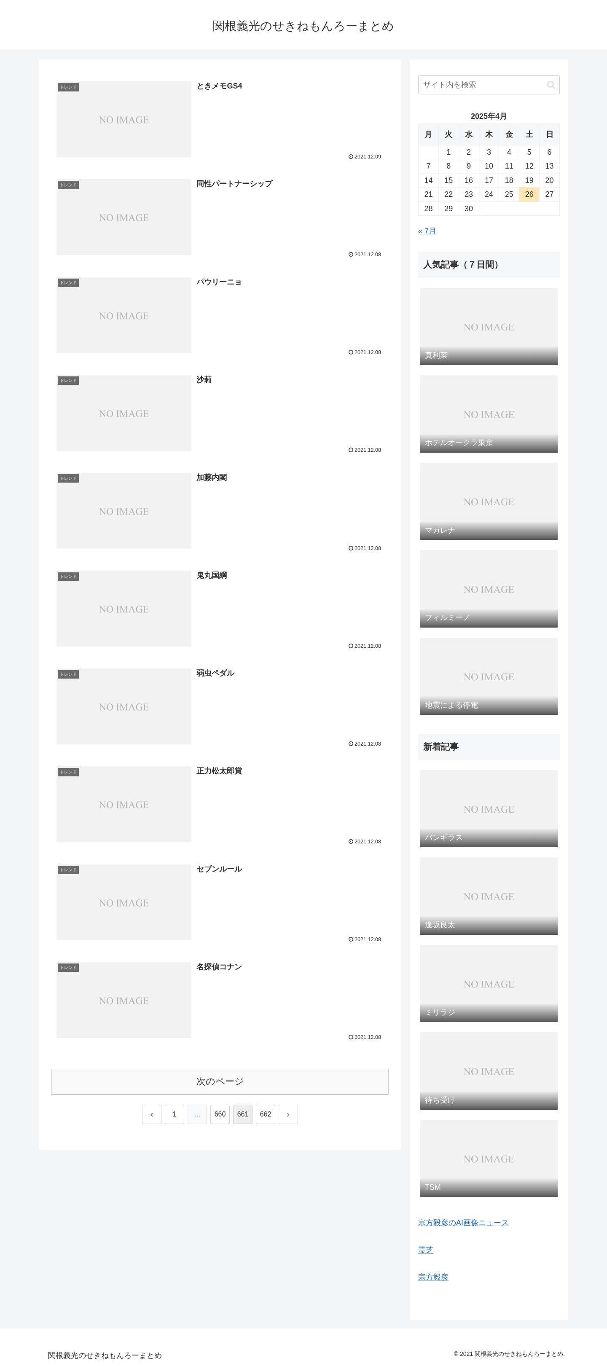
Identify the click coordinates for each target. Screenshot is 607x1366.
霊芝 (425, 1250)
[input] (489, 84)
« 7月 (427, 231)
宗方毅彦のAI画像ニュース (463, 1222)
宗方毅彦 (433, 1277)
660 (220, 1114)
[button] (551, 85)
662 (265, 1114)
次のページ (220, 1081)
